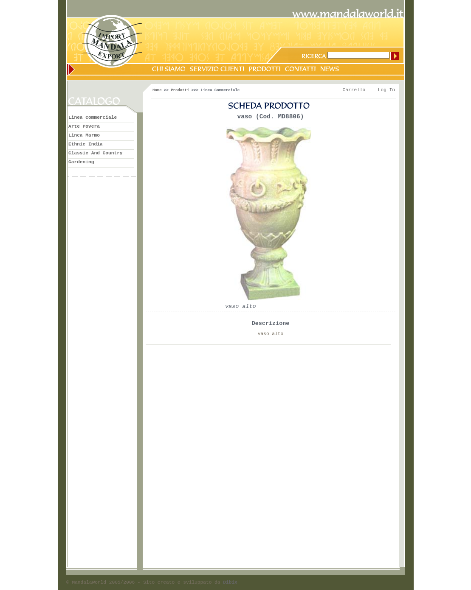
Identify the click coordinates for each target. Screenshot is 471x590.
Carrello (354, 89)
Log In (386, 89)
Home (157, 90)
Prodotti (180, 90)
